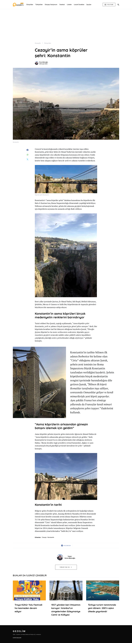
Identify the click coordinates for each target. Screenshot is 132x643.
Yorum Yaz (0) (65, 567)
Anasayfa (38, 43)
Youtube (109, 4)
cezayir (44, 537)
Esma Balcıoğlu (43, 62)
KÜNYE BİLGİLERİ (17, 637)
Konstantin (50, 537)
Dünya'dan (47, 43)
